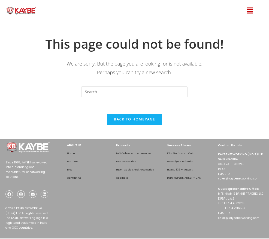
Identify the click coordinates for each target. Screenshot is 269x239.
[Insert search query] (134, 91)
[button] (242, 10)
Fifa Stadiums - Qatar (182, 153)
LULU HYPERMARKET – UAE (184, 178)
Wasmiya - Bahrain (181, 161)
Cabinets (122, 178)
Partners (73, 161)
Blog (70, 170)
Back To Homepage (134, 119)
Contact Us (75, 178)
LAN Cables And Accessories (136, 153)
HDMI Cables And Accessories (137, 170)
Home (71, 153)
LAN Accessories (127, 161)
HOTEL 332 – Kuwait (180, 170)
